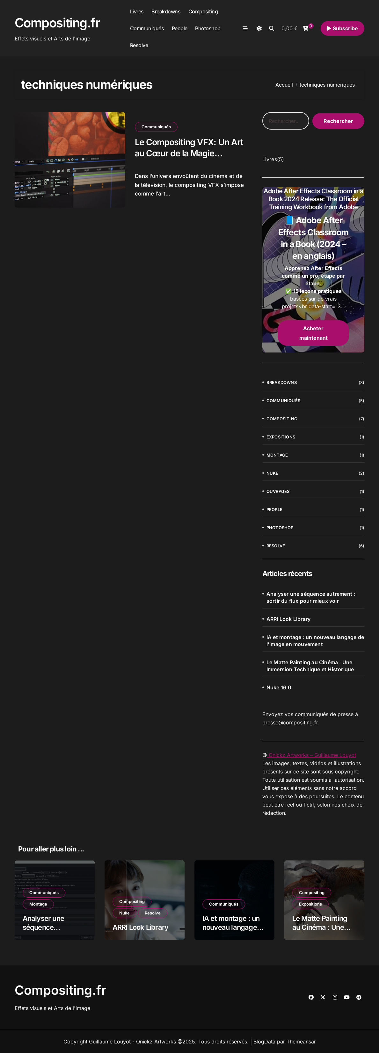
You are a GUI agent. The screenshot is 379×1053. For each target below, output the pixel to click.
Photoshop (208, 28)
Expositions (280, 436)
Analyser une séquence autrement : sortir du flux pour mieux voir (310, 597)
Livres (137, 11)
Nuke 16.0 (279, 687)
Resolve (139, 45)
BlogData (264, 1041)
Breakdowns (165, 11)
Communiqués (147, 28)
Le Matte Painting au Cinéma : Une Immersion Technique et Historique (310, 665)
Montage (277, 455)
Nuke (272, 473)
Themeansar (301, 1041)
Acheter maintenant (313, 333)
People (179, 28)
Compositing (203, 11)
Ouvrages (278, 491)
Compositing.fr (57, 23)
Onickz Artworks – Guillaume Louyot (311, 755)
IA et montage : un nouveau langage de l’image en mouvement (315, 640)
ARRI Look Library (288, 619)
